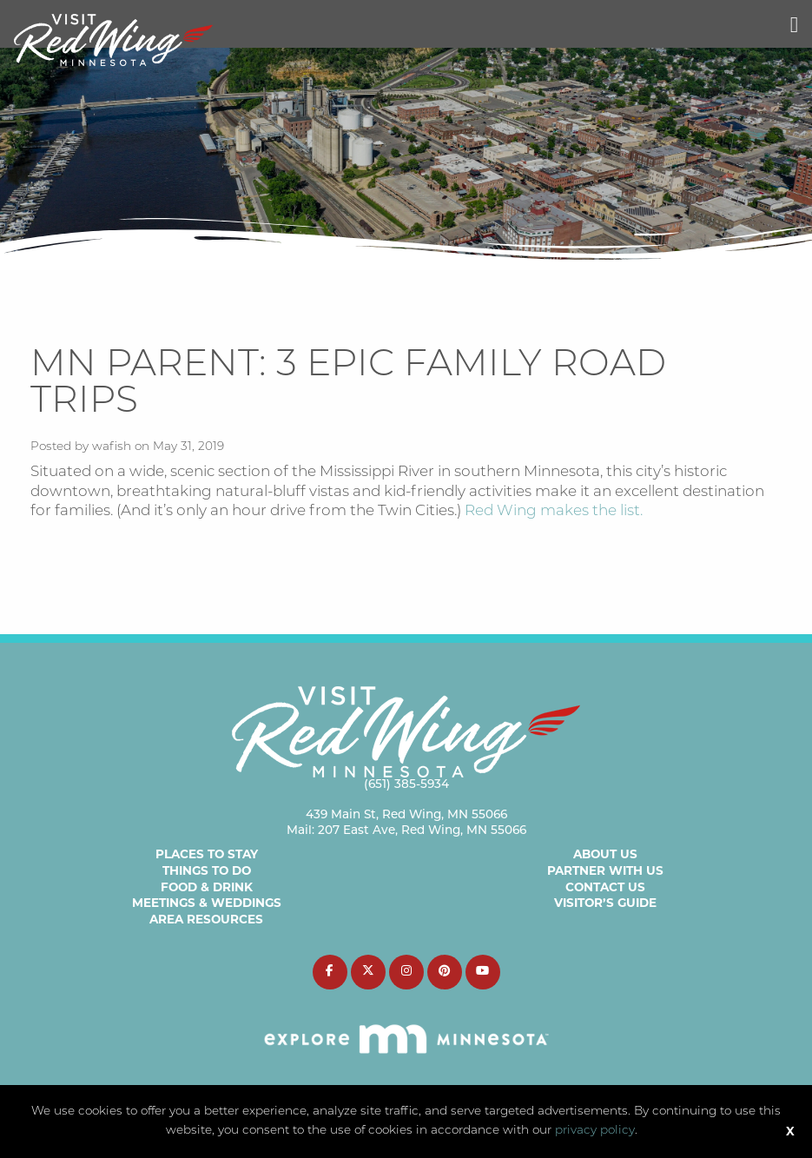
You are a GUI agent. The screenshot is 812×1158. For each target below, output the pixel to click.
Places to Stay (206, 854)
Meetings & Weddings (206, 903)
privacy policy (595, 1130)
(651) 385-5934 (406, 785)
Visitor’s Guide (605, 903)
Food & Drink (207, 887)
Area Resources (206, 919)
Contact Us (605, 887)
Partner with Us (605, 870)
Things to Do (206, 870)
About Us (605, 854)
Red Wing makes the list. (554, 511)
